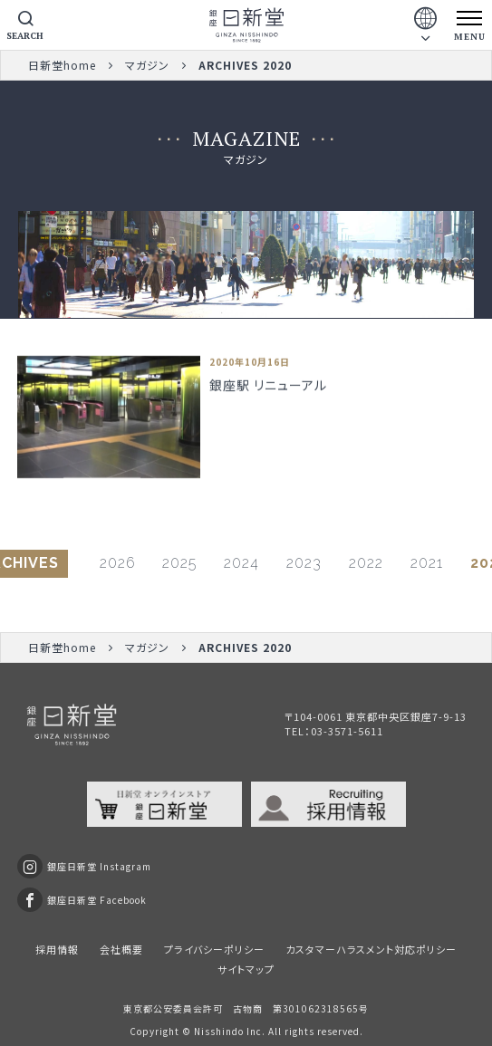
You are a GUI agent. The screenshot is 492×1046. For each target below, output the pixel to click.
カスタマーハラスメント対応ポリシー (371, 949)
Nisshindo (219, 1031)
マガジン (147, 64)
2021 (426, 562)
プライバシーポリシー (214, 949)
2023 (304, 562)
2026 (117, 562)
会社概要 (121, 949)
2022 (366, 562)
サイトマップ (246, 969)
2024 (241, 562)
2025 (179, 562)
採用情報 (57, 949)
